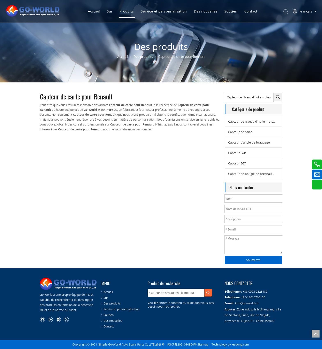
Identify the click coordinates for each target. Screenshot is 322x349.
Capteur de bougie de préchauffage (253, 174)
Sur (110, 11)
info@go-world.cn (247, 303)
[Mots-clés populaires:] (278, 97)
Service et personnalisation (164, 11)
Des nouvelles (205, 11)
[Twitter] (66, 319)
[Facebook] (42, 319)
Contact (251, 11)
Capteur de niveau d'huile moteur (252, 121)
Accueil (94, 11)
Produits (127, 11)
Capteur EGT (237, 163)
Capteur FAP (237, 153)
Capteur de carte (240, 132)
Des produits (112, 303)
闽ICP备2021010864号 (182, 344)
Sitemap (203, 344)
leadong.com (240, 344)
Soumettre (253, 260)
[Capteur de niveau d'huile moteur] (249, 97)
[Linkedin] (58, 319)
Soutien (230, 11)
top (316, 334)
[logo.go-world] (68, 284)
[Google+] (50, 319)
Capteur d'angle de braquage (249, 142)
